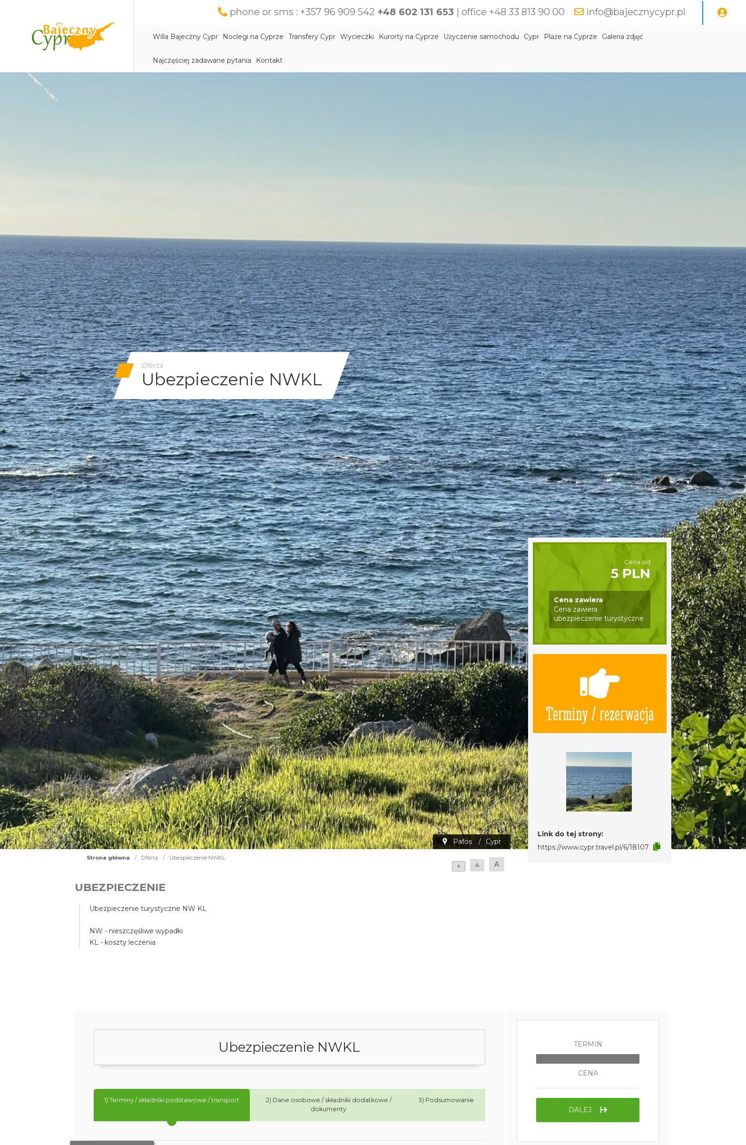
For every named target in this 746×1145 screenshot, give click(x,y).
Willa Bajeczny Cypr (185, 36)
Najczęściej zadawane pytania (202, 60)
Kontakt (269, 60)
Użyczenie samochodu (481, 36)
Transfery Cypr (311, 36)
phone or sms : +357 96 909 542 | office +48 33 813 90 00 (397, 12)
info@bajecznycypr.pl (636, 12)
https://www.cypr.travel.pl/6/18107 (593, 847)
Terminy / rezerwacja (600, 694)
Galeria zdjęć (622, 36)
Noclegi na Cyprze (253, 36)
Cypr (531, 36)
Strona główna (108, 857)
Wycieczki (357, 36)
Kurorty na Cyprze (409, 36)
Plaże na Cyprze (570, 36)
